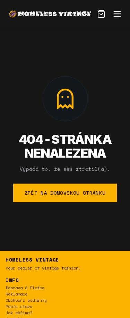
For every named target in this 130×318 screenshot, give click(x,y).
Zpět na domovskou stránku (65, 192)
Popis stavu (19, 306)
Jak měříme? (19, 313)
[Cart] (101, 14)
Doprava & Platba (25, 288)
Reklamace (16, 294)
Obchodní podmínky (26, 300)
